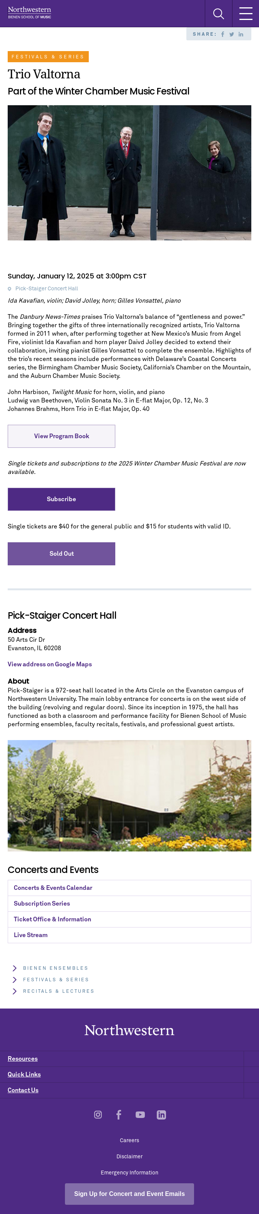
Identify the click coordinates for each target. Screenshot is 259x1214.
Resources (133, 1059)
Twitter (232, 34)
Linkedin (241, 34)
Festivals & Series (51, 980)
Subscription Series (42, 904)
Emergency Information (129, 1173)
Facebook (222, 34)
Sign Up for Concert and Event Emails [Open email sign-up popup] (129, 1194)
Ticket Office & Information (52, 919)
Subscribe (61, 499)
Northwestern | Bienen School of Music (29, 12)
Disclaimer (129, 1156)
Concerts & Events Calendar (53, 888)
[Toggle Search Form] (218, 13)
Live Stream (31, 935)
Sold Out (62, 554)
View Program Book (61, 436)
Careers (129, 1140)
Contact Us (133, 1090)
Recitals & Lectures (53, 991)
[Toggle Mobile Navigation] (245, 13)
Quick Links (133, 1074)
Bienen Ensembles (50, 968)
